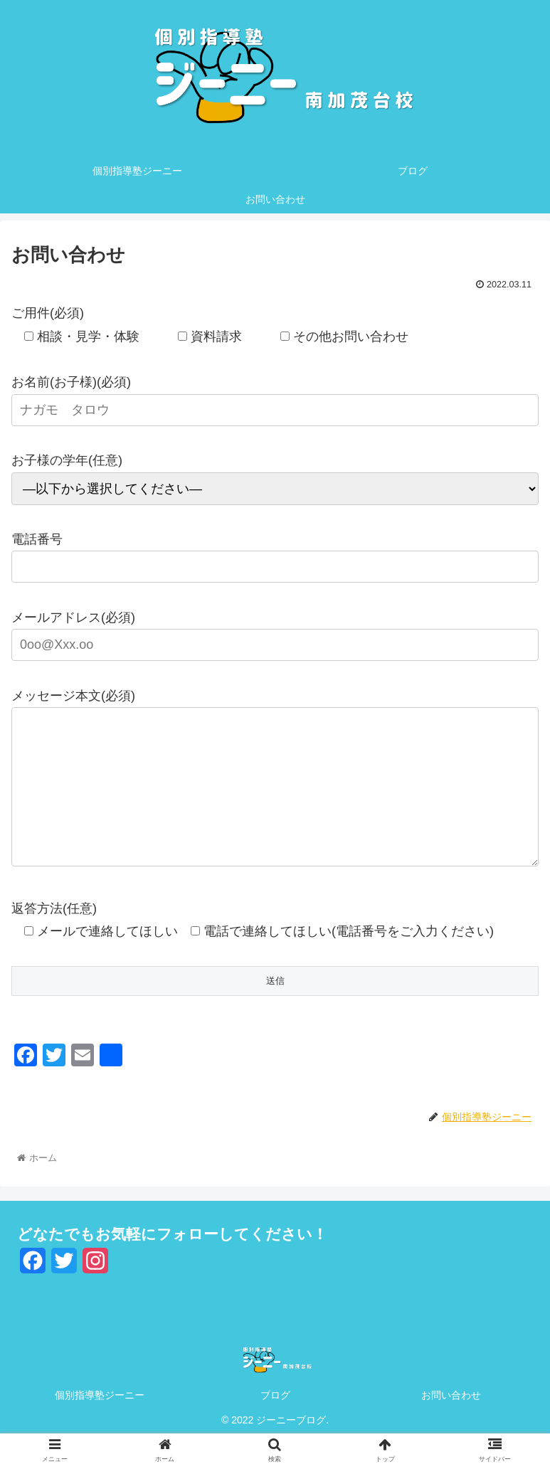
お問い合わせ (451, 1423)
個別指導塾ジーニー (99, 1423)
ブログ (275, 1423)
